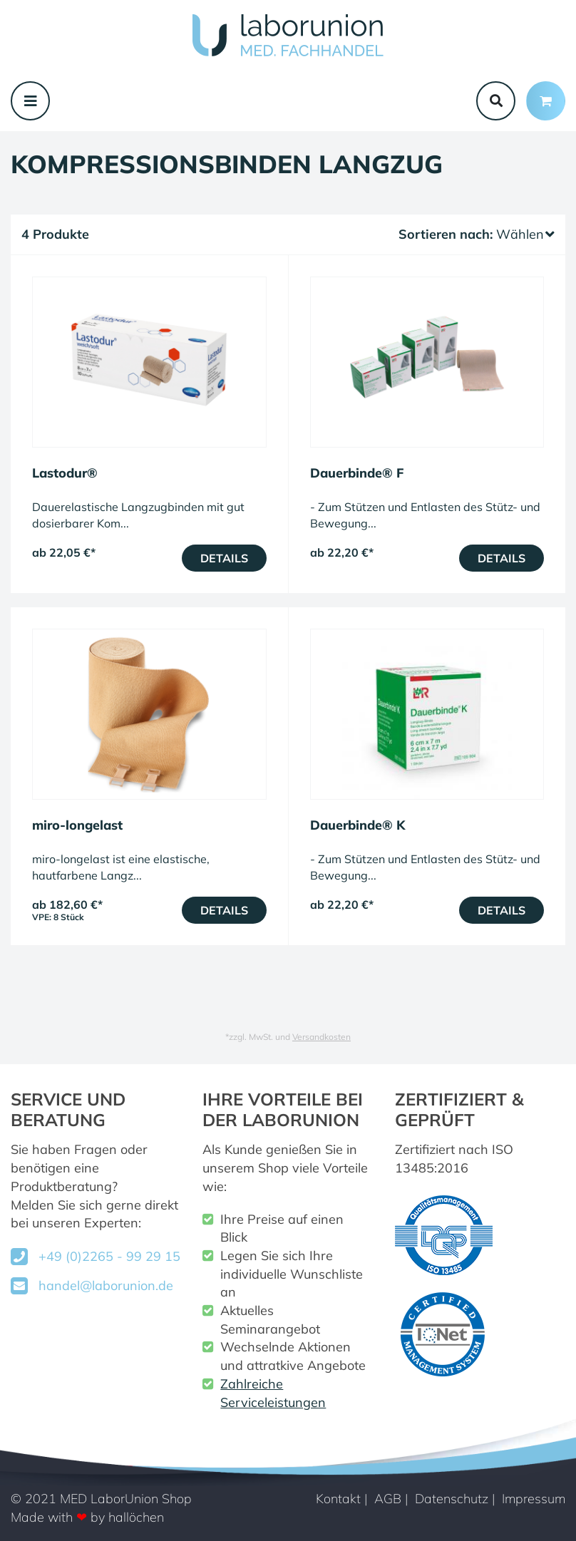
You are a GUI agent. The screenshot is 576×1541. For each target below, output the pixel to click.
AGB (387, 1498)
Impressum (533, 1498)
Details (224, 558)
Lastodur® (65, 473)
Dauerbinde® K (357, 825)
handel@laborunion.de (105, 1285)
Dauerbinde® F (356, 473)
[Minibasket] (545, 100)
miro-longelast (77, 825)
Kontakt (338, 1498)
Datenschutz (451, 1498)
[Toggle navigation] (30, 100)
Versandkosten (321, 1036)
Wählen (525, 234)
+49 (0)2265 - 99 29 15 (109, 1256)
